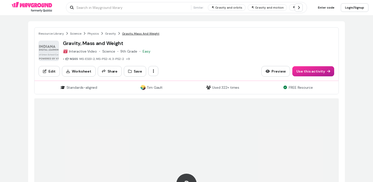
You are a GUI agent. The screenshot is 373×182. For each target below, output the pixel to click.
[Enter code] (326, 7)
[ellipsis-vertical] (153, 71)
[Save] (135, 71)
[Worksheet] (79, 71)
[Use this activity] (313, 71)
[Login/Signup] (354, 7)
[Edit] (49, 71)
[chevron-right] (299, 8)
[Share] (110, 71)
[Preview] (275, 71)
